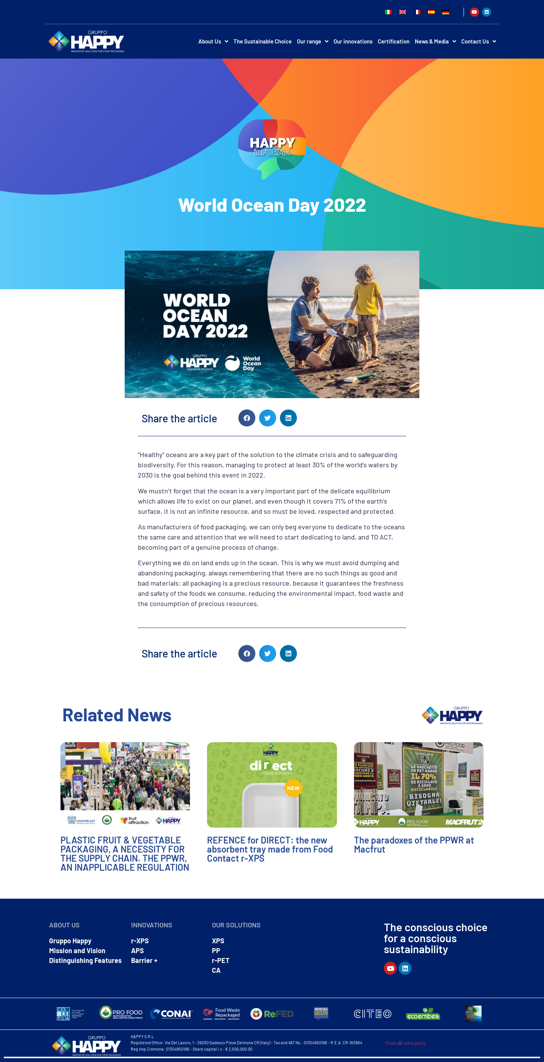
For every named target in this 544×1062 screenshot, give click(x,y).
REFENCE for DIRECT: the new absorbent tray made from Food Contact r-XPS (270, 849)
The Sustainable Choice (262, 41)
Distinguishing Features (85, 960)
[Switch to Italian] (388, 12)
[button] (246, 417)
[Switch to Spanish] (431, 12)
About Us (213, 41)
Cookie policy (413, 1042)
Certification (394, 41)
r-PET (221, 960)
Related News (117, 714)
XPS (218, 940)
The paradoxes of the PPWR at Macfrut (414, 844)
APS (137, 950)
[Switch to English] (403, 12)
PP (216, 950)
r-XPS (140, 940)
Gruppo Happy (70, 940)
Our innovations (353, 41)
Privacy (392, 1042)
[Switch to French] (417, 12)
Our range (312, 41)
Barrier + (144, 960)
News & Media (435, 41)
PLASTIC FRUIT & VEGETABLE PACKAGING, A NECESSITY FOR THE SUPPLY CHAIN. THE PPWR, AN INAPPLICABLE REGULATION (124, 853)
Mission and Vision (77, 950)
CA (216, 970)
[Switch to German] (446, 12)
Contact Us (478, 41)
